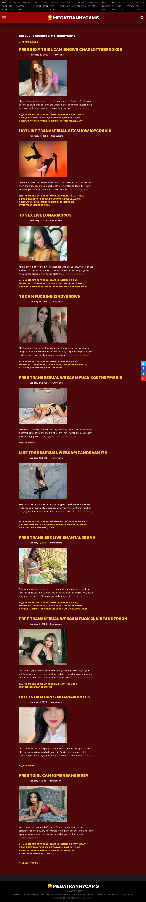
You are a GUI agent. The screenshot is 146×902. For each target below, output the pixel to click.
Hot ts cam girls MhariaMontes (54, 697)
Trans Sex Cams (121, 6)
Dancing (65, 114)
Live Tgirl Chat (4, 6)
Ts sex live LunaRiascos (45, 215)
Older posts (28, 42)
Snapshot (56, 121)
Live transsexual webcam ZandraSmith (63, 452)
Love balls (70, 117)
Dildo (22, 117)
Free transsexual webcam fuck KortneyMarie (70, 377)
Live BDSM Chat (45, 6)
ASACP (72, 891)
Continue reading (82, 108)
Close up (55, 114)
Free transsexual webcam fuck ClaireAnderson (73, 618)
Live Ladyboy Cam (106, 6)
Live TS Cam (114, 6)
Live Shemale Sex (71, 6)
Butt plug (43, 114)
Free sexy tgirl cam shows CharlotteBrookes (70, 49)
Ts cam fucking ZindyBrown (50, 296)
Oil (79, 117)
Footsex (43, 117)
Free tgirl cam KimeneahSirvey (53, 775)
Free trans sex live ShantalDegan (57, 537)
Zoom (80, 121)
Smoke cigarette (40, 121)
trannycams (58, 55)
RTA (66, 891)
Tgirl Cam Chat (62, 6)
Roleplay (24, 121)
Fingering (32, 117)
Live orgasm (56, 117)
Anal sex (31, 114)
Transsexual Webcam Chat (24, 6)
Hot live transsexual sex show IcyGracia (65, 130)
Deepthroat (78, 114)
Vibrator (38, 205)
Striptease (69, 121)
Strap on (68, 202)
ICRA (79, 891)
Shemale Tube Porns (54, 6)
